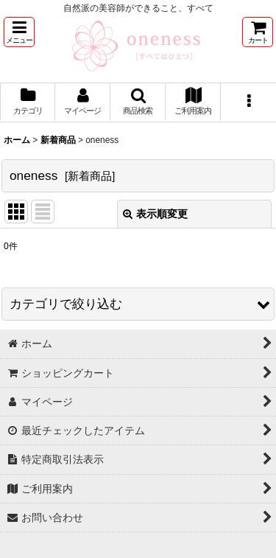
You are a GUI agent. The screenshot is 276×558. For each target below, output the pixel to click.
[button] (19, 32)
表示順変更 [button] (155, 214)
